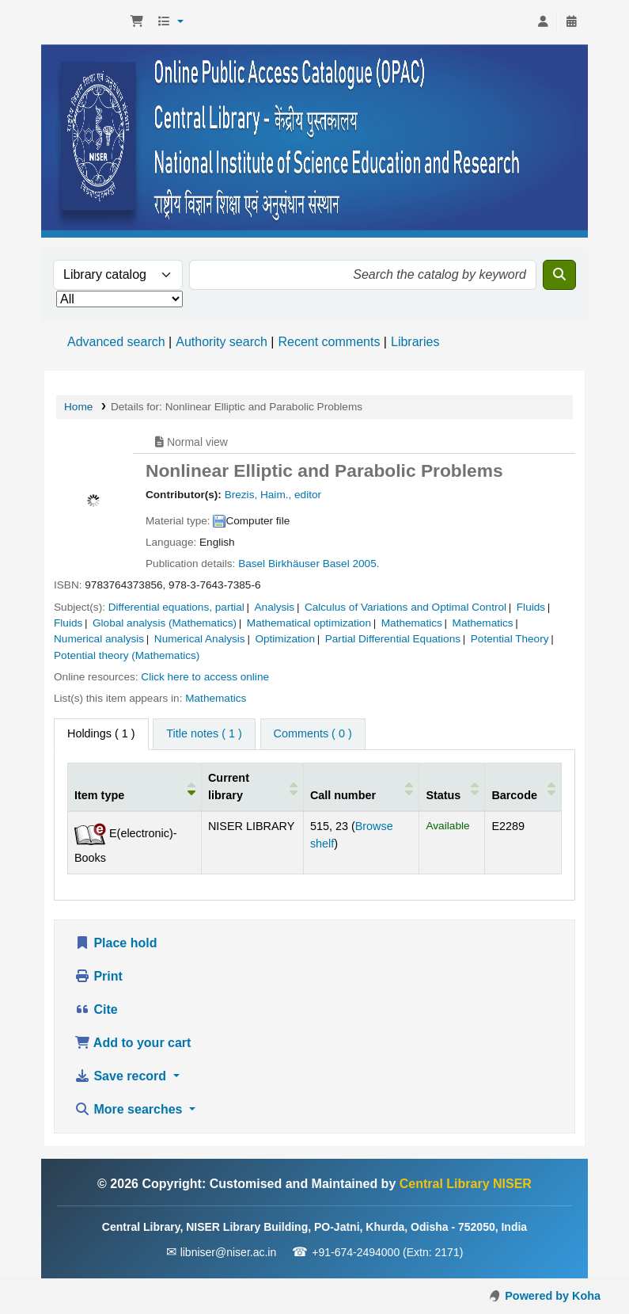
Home (78, 407)
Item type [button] (99, 795)
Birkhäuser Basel (309, 563)
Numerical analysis (99, 639)
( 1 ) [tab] (101, 733)
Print (98, 976)
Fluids (531, 607)
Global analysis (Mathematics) (165, 623)
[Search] (559, 275)
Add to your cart (132, 1042)
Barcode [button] (514, 795)
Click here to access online (205, 677)
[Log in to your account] (542, 22)
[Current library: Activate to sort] (252, 786)
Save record (122, 1076)
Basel (251, 563)
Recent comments (329, 341)
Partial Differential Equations (392, 639)
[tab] (204, 734)
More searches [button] (130, 1109)
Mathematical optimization (309, 623)
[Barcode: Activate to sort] (523, 786)
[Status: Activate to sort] (452, 786)
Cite (96, 1009)
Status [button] (443, 795)
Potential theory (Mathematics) (126, 655)
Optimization (285, 639)
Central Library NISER (83, 22)
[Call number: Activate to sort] (361, 786)
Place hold (115, 943)
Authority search (221, 341)
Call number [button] (343, 795)
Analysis (275, 607)
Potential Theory (510, 639)
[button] (136, 22)
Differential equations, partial (176, 607)
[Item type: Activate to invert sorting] (135, 786)
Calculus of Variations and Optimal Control (405, 607)
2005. (365, 563)
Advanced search (116, 341)
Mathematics (411, 623)
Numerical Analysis (199, 639)
